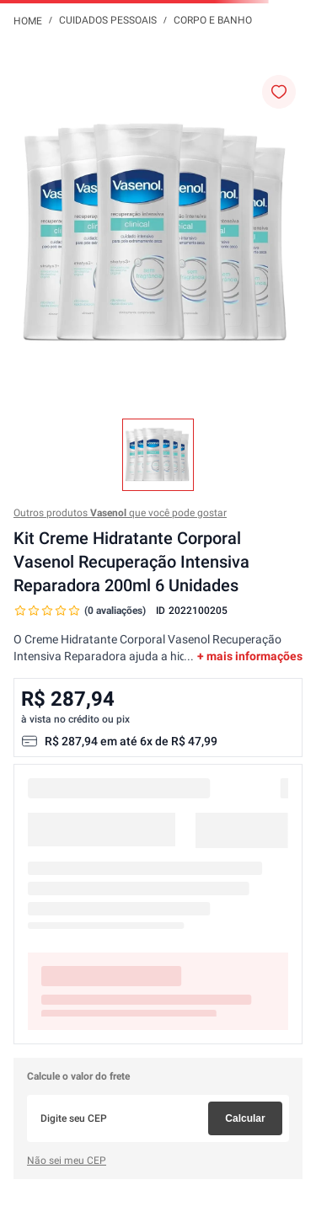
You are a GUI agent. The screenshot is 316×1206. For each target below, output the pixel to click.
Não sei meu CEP (66, 1160)
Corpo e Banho (213, 20)
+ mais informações (250, 656)
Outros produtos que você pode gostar (120, 513)
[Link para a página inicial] (27, 20)
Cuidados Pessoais (108, 20)
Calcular (245, 1118)
